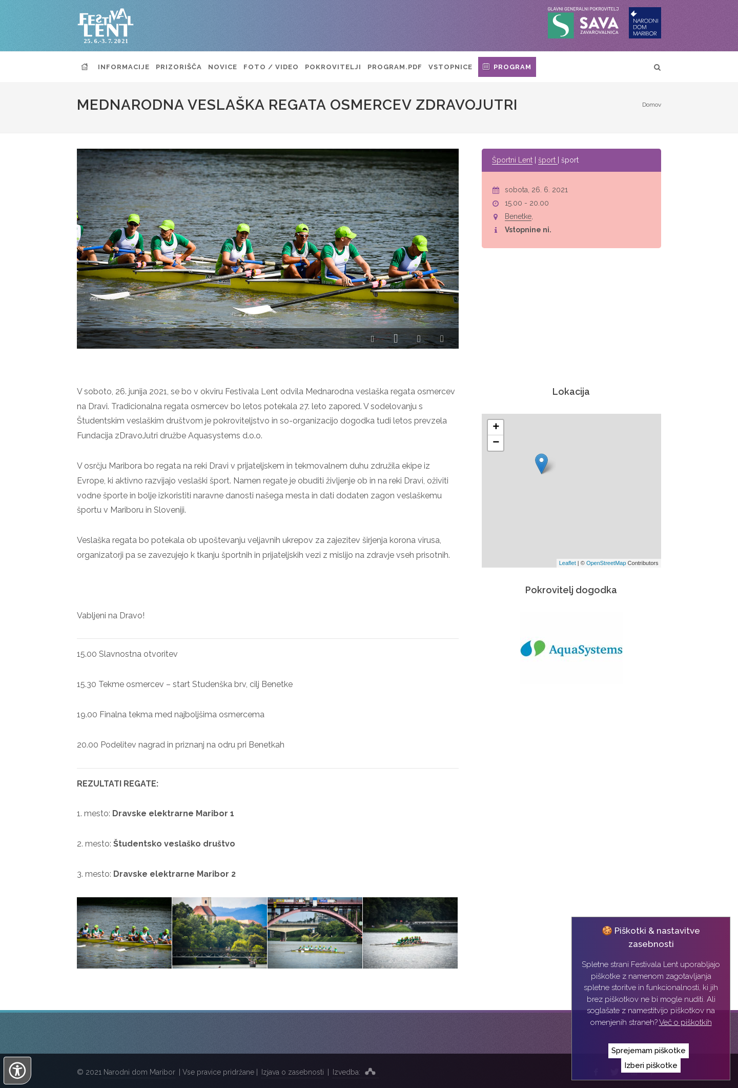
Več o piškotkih (685, 1022)
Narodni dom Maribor (139, 1072)
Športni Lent (512, 160)
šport (548, 160)
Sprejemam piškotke (648, 1050)
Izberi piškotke (651, 1065)
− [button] (496, 443)
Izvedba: (356, 1071)
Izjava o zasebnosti (292, 1072)
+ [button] (496, 427)
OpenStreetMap (606, 563)
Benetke (518, 216)
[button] (373, 339)
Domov (651, 104)
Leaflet (567, 563)
